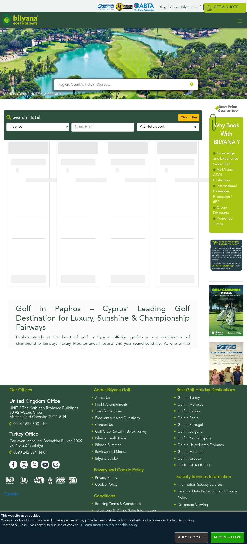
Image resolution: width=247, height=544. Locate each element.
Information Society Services (200, 485)
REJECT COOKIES (191, 537)
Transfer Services (108, 411)
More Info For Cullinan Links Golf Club (30, 279)
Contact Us (104, 425)
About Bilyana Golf (185, 7)
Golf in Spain (188, 418)
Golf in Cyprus (189, 411)
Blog (162, 7)
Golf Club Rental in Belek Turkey (121, 432)
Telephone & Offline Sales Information (125, 511)
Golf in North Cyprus (194, 438)
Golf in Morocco (191, 404)
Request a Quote (194, 465)
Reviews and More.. (110, 452)
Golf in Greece (189, 459)
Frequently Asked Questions (117, 418)
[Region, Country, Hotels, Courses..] (121, 84)
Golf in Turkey (189, 398)
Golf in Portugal (190, 425)
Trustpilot (12, 494)
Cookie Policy (106, 485)
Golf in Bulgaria (190, 432)
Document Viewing (193, 505)
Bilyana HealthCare (110, 438)
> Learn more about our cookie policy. (109, 525)
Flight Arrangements (111, 404)
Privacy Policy (106, 478)
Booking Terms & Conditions (118, 504)
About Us (102, 398)
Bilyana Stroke (106, 459)
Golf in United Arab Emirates (201, 445)
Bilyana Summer (108, 445)
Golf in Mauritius (191, 452)
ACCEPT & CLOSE (227, 537)
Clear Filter (189, 117)
